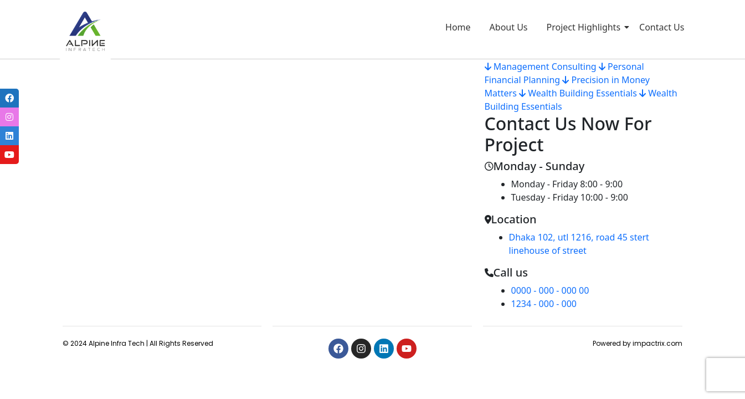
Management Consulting (541, 66)
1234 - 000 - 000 (544, 304)
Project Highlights (586, 27)
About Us (509, 27)
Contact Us (661, 27)
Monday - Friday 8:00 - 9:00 (567, 184)
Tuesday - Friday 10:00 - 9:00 (569, 197)
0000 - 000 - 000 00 (550, 290)
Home (458, 27)
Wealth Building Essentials (578, 93)
